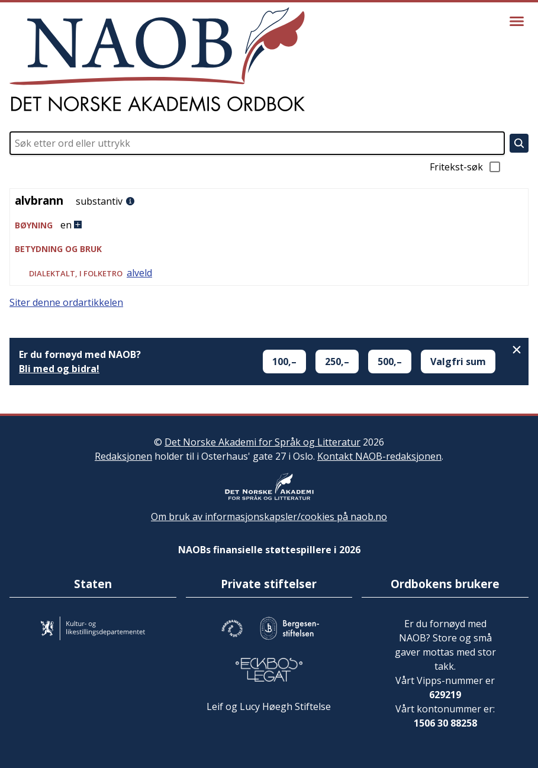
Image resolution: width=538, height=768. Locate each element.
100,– (284, 361)
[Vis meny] (516, 21)
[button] (269, 225)
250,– (337, 361)
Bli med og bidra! (59, 368)
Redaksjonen (123, 456)
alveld (139, 272)
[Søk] (519, 143)
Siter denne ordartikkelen (66, 302)
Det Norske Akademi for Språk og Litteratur (262, 441)
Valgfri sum (458, 361)
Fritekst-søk (466, 167)
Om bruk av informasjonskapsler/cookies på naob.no (269, 516)
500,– (390, 361)
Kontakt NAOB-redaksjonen (379, 456)
